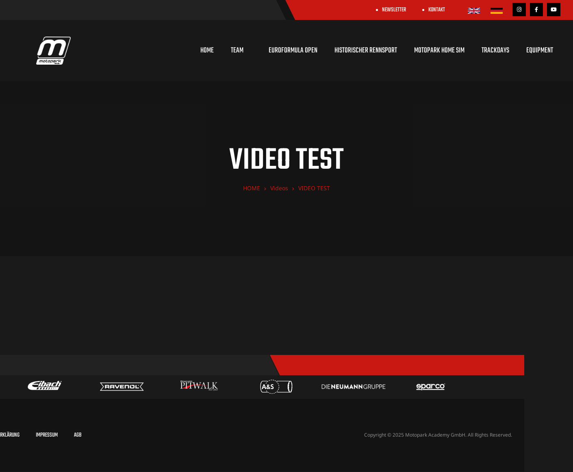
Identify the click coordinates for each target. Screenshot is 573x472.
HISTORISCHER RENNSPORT (365, 51)
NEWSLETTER (394, 10)
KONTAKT (436, 10)
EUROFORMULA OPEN (293, 51)
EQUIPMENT (539, 51)
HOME (207, 51)
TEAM (241, 51)
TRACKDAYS (495, 51)
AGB (78, 435)
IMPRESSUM (47, 435)
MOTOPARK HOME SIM (439, 51)
